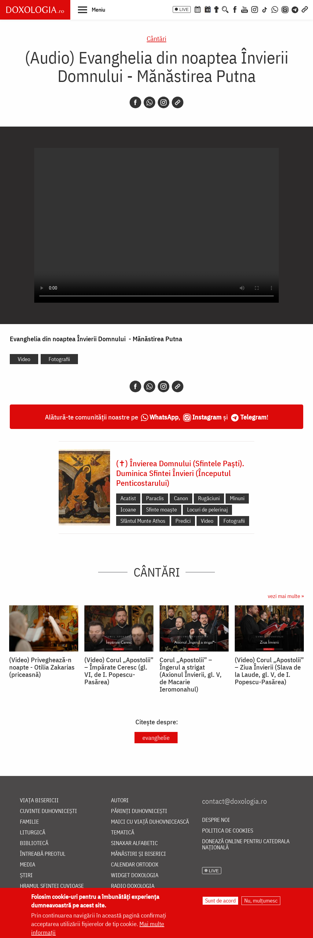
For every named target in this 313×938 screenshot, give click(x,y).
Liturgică (32, 832)
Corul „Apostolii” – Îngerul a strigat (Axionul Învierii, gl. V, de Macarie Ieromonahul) (191, 674)
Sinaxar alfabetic (134, 843)
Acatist (128, 498)
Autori (120, 800)
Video (24, 359)
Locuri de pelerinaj (207, 509)
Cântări (156, 38)
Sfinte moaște (161, 509)
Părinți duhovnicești (139, 811)
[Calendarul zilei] (207, 9)
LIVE (184, 9)
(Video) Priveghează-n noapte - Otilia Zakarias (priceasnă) (42, 667)
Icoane (128, 509)
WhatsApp (164, 416)
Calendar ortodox (134, 865)
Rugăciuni (209, 498)
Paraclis (155, 498)
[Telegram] (295, 9)
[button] (91, 9)
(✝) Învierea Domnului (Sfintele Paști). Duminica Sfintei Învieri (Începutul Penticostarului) (180, 473)
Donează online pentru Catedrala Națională (245, 844)
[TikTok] (264, 9)
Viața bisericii (39, 800)
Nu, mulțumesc (261, 900)
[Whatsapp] (149, 102)
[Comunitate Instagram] (285, 9)
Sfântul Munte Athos (142, 520)
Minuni (237, 498)
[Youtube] (244, 9)
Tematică (122, 832)
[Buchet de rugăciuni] (216, 9)
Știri (26, 875)
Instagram (207, 416)
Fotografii (59, 359)
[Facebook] (235, 9)
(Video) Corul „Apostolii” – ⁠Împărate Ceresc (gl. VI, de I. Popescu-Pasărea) (118, 670)
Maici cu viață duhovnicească (150, 822)
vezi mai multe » (286, 596)
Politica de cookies (227, 831)
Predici (183, 520)
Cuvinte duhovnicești (48, 811)
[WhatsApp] (275, 9)
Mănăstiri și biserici (138, 854)
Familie (29, 822)
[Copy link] (177, 102)
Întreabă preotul (42, 854)
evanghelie (156, 737)
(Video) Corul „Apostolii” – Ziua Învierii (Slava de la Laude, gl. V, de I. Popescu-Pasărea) (269, 670)
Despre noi (216, 820)
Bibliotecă (34, 843)
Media (27, 865)
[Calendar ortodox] (197, 9)
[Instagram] (254, 9)
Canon (181, 498)
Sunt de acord (220, 900)
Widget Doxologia (134, 875)
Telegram (253, 416)
